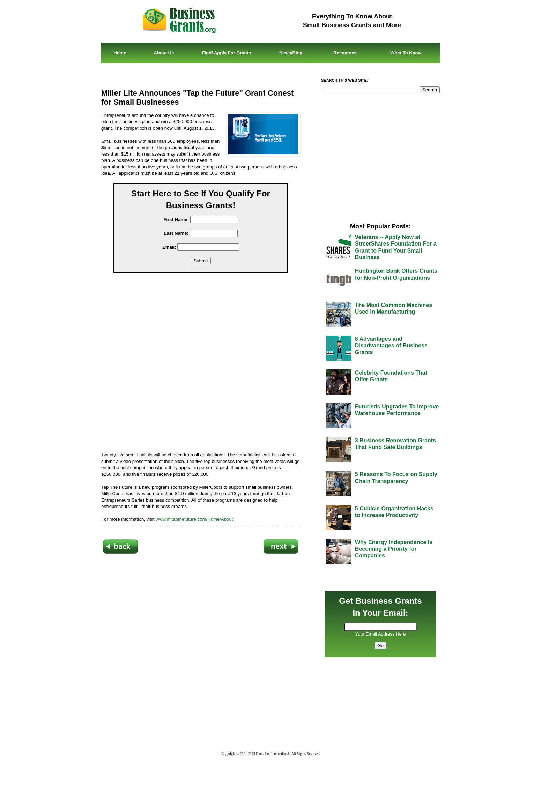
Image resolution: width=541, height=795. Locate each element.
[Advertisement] (206, 364)
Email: (169, 247)
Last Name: (176, 233)
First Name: (176, 219)
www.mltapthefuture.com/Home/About (194, 519)
